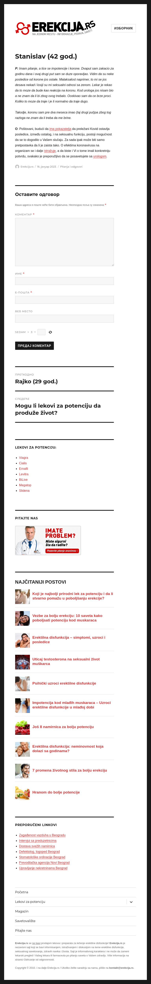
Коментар (25, 214)
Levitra (24, 474)
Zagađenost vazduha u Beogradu (42, 835)
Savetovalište (25, 921)
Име (20, 273)
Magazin (22, 911)
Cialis (23, 463)
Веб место (24, 311)
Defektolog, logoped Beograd (39, 851)
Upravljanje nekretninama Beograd (43, 868)
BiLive (23, 479)
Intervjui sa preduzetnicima (37, 840)
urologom (99, 156)
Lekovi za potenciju (30, 902)
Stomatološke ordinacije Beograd (42, 857)
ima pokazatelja (60, 129)
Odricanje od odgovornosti (39, 959)
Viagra (23, 457)
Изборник (123, 28)
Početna (21, 892)
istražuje (50, 150)
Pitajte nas (23, 930)
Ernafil (23, 468)
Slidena (24, 490)
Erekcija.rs (27, 166)
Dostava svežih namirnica (37, 846)
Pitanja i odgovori (71, 166)
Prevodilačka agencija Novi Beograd (44, 862)
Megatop (25, 485)
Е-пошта (23, 292)
